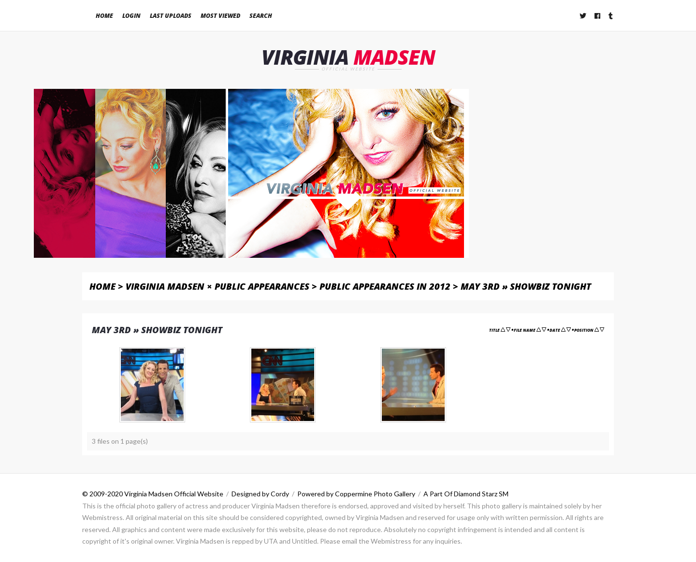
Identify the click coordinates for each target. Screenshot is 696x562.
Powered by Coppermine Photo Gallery (356, 494)
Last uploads (170, 16)
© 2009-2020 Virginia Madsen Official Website (152, 494)
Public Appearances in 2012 (384, 286)
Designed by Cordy (260, 494)
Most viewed (220, 16)
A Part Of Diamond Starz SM (465, 494)
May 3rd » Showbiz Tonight (526, 286)
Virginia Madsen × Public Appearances (217, 286)
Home (104, 16)
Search (260, 16)
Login (131, 16)
